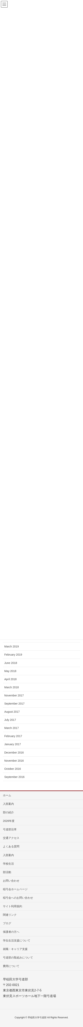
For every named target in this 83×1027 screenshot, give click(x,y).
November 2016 (14, 760)
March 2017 (11, 728)
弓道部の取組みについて (18, 957)
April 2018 (10, 679)
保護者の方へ (11, 931)
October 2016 (12, 768)
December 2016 (14, 752)
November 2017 (14, 695)
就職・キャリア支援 (15, 949)
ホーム (7, 795)
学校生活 (8, 863)
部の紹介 (8, 812)
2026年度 (8, 820)
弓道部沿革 (10, 829)
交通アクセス (11, 837)
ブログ (7, 923)
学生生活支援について (16, 940)
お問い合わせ (11, 880)
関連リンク (10, 914)
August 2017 (12, 711)
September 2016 (14, 776)
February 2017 (13, 736)
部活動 (7, 872)
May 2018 (10, 671)
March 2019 (11, 646)
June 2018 (10, 662)
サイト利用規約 (12, 906)
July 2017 (10, 719)
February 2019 (13, 654)
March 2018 (11, 687)
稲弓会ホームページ (15, 889)
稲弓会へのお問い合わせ (18, 897)
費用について (11, 966)
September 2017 (14, 703)
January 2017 (12, 744)
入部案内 (8, 803)
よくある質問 (11, 846)
